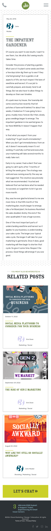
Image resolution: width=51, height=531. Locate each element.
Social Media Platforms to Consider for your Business (22, 325)
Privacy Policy (31, 521)
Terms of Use (20, 521)
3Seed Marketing (25, 5)
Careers (21, 512)
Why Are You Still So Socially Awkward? (24, 454)
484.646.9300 (24, 505)
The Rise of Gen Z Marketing (23, 389)
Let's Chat (25, 491)
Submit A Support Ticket (27, 506)
